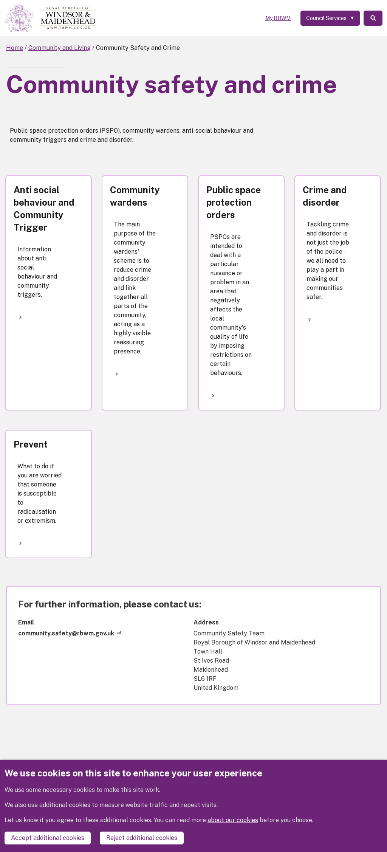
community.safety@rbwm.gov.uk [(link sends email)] (69, 633)
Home (14, 47)
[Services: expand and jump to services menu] (330, 18)
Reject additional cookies (141, 837)
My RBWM (278, 18)
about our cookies (232, 820)
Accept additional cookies (47, 837)
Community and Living (59, 47)
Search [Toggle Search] (373, 18)
